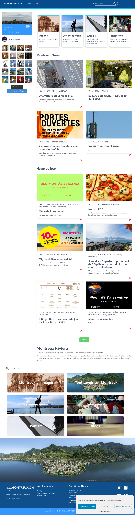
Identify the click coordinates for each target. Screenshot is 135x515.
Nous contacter (42, 495)
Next (133, 31)
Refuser (105, 506)
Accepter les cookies (87, 506)
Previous (33, 31)
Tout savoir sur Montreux (46, 493)
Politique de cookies (104, 511)
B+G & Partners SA (63, 511)
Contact (36, 3)
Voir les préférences (123, 506)
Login (29, 3)
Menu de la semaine (75, 490)
